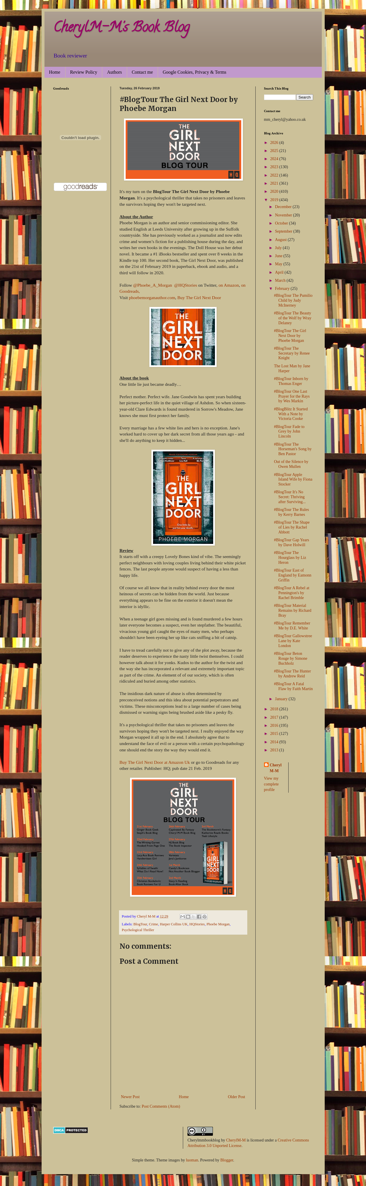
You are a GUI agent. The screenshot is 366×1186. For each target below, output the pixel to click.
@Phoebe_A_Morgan (152, 285)
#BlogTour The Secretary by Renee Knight (292, 353)
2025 (274, 151)
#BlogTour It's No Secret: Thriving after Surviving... (290, 497)
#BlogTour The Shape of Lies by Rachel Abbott (291, 527)
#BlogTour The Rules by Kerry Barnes (291, 512)
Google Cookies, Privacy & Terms (194, 72)
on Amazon (228, 285)
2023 (274, 167)
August (281, 240)
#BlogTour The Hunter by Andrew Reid (292, 673)
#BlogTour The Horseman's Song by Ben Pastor (292, 449)
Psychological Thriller (138, 930)
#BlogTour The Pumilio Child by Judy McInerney (293, 300)
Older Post (236, 1097)
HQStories (197, 924)
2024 (274, 159)
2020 (274, 191)
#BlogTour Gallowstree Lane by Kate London (293, 641)
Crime (153, 924)
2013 (274, 750)
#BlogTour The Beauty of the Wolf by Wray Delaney (292, 318)
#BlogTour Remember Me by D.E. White (292, 625)
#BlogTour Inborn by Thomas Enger (291, 381)
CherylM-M (236, 1140)
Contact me (142, 72)
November (284, 215)
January (282, 699)
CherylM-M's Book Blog (121, 28)
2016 (274, 725)
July (279, 248)
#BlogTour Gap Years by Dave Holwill (291, 542)
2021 (274, 183)
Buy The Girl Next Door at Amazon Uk (155, 762)
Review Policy (83, 72)
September (284, 231)
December (284, 207)
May (279, 264)
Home (54, 72)
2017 (274, 717)
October (282, 223)
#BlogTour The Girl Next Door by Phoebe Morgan (290, 336)
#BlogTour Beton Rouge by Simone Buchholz (290, 658)
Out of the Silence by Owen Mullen (291, 464)
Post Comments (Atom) (161, 1106)
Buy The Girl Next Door (199, 297)
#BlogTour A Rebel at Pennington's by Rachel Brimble (291, 593)
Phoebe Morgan (218, 924)
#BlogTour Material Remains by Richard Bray (292, 610)
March (281, 280)
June (279, 256)
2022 (274, 175)
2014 (274, 742)
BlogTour (140, 924)
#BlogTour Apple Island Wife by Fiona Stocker (293, 479)
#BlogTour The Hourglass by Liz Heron (290, 558)
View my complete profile (271, 784)
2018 (274, 709)
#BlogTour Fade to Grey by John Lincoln (289, 432)
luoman (192, 1160)
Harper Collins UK (173, 924)
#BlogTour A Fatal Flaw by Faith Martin (293, 686)
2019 (274, 200)
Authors (114, 72)
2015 (274, 733)
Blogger (226, 1160)
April (280, 272)
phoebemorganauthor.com (152, 297)
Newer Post (130, 1097)
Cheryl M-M (276, 768)
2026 (274, 142)
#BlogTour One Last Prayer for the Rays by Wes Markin (291, 396)
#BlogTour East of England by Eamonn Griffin (292, 575)
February (283, 288)
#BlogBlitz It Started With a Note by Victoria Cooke (291, 414)
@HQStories (185, 285)
